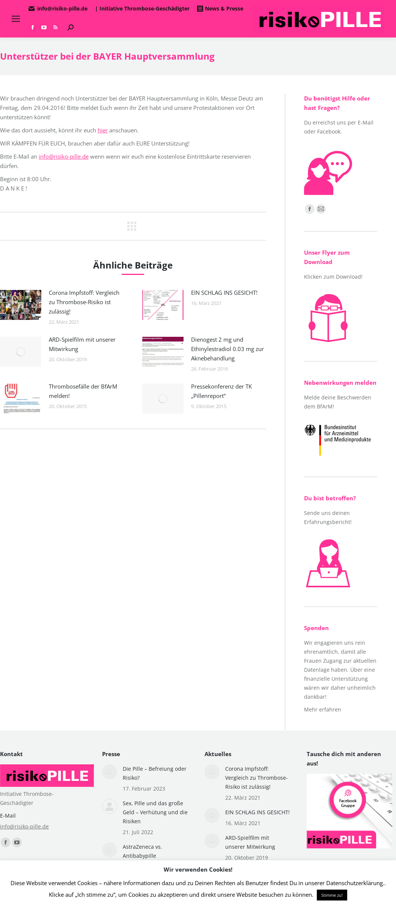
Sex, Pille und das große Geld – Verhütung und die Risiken (155, 812)
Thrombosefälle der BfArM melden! (83, 391)
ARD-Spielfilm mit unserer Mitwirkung (82, 344)
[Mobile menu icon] (15, 18)
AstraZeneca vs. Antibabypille (142, 851)
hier (103, 130)
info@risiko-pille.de (64, 156)
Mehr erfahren (322, 709)
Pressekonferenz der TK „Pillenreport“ (221, 391)
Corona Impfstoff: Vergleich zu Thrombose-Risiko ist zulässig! (84, 302)
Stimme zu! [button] (332, 895)
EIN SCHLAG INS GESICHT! (224, 292)
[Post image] (20, 305)
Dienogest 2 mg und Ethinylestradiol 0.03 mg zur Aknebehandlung (227, 349)
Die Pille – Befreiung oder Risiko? (155, 773)
